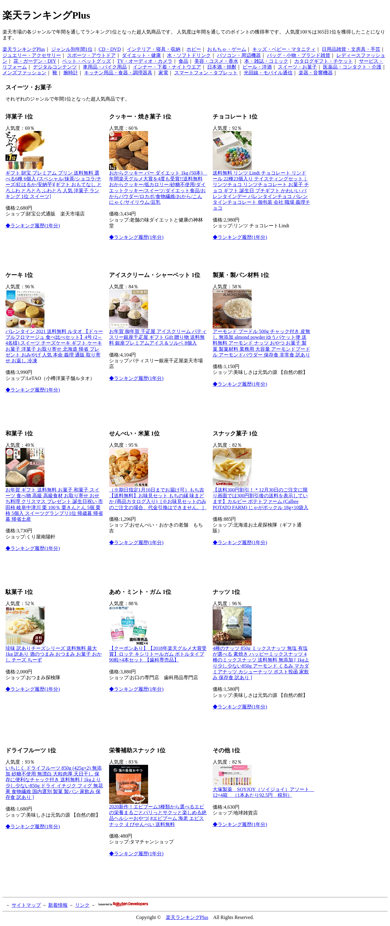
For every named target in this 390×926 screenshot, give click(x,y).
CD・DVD (110, 49)
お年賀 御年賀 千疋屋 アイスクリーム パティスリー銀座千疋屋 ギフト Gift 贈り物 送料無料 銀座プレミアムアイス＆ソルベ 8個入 (158, 337)
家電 (163, 72)
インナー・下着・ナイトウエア (167, 66)
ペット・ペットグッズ (86, 61)
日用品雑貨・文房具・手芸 (351, 49)
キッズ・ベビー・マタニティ (284, 49)
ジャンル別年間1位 (72, 49)
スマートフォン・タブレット (206, 72)
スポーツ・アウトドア (91, 55)
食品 (183, 61)
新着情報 (58, 905)
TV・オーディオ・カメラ (144, 61)
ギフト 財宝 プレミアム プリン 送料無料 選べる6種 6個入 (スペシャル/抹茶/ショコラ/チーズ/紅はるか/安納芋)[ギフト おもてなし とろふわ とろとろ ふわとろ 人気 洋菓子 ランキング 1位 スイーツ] (53, 184)
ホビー (193, 49)
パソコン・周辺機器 (239, 55)
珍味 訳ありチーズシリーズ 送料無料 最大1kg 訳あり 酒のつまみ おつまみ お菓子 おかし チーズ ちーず (53, 654)
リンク (82, 905)
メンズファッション (24, 72)
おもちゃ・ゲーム (226, 49)
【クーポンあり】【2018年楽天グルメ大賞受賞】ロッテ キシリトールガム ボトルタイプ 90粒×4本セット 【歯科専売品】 (158, 654)
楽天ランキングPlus (23, 49)
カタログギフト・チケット (323, 61)
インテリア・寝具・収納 (153, 49)
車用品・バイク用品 (105, 66)
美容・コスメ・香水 (216, 61)
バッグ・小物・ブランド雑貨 (298, 55)
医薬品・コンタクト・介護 (352, 66)
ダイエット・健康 (141, 55)
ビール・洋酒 (257, 66)
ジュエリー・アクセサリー (31, 55)
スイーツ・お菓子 (297, 66)
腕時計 (70, 72)
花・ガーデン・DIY (34, 61)
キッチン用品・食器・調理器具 (118, 72)
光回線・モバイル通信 (268, 72)
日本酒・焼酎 (221, 66)
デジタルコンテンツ (55, 66)
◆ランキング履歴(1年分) (32, 225)
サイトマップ (26, 905)
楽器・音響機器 (316, 72)
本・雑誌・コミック (266, 61)
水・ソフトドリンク (189, 55)
